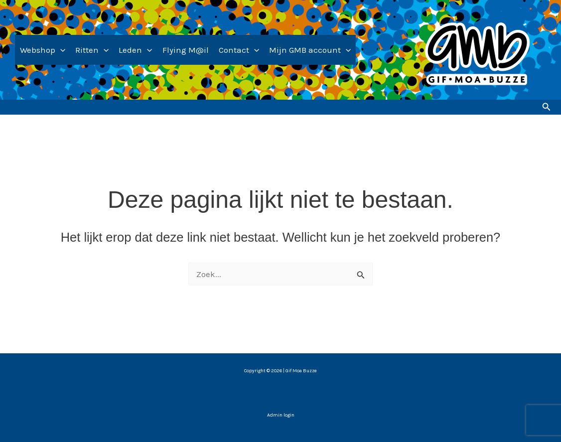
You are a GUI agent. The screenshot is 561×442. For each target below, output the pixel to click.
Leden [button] (135, 50)
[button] (60, 50)
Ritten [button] (92, 50)
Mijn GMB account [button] (310, 50)
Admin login (280, 415)
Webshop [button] (42, 50)
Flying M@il (185, 50)
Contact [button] (239, 50)
